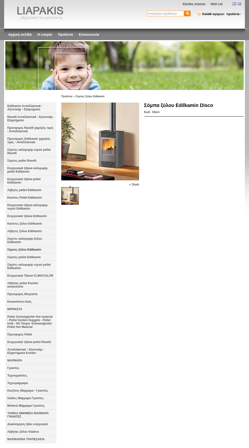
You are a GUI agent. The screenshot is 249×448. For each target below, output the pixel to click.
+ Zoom (134, 184)
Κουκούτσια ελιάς (19, 301)
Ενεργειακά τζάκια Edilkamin (27, 216)
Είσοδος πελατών (194, 4)
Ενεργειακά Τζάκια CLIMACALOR (30, 275)
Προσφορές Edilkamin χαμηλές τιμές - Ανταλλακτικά (28, 140)
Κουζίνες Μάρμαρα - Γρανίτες (27, 390)
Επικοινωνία (89, 34)
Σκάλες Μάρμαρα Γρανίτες (25, 398)
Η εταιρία (44, 34)
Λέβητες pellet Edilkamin (24, 190)
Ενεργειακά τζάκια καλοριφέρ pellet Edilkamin (27, 170)
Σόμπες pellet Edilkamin (24, 257)
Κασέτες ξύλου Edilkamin (24, 223)
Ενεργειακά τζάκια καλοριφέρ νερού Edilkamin (27, 206)
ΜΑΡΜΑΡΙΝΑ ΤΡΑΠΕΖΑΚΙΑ (26, 439)
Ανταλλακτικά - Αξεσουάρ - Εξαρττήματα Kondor (25, 351)
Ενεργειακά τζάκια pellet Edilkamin (24, 180)
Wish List (216, 4)
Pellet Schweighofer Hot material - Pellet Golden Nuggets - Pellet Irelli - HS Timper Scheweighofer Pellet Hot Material (30, 322)
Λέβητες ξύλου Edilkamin (24, 231)
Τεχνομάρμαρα (17, 383)
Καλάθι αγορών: (221, 14)
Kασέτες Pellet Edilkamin (24, 197)
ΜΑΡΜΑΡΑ (14, 360)
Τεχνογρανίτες (17, 375)
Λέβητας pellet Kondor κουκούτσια (22, 284)
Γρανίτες (13, 368)
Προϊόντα (65, 34)
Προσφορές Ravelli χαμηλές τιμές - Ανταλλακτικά (30, 129)
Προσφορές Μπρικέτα (22, 294)
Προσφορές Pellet (19, 334)
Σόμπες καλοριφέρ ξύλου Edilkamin (24, 240)
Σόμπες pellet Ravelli (21, 160)
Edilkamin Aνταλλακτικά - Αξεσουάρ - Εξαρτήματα (24, 107)
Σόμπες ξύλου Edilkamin (24, 249)
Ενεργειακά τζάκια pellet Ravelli (29, 342)
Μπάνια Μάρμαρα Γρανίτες (26, 405)
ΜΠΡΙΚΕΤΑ (14, 309)
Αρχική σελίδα (20, 34)
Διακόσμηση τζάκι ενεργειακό (27, 424)
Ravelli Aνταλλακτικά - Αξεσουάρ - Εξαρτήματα (30, 118)
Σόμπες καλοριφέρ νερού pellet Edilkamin (29, 266)
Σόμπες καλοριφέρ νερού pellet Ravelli (29, 151)
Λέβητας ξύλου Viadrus (23, 431)
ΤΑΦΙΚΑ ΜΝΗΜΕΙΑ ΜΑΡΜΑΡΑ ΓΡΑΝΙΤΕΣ (28, 415)
